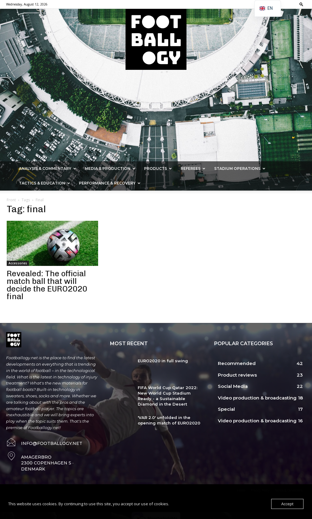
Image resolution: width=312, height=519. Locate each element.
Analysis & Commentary (47, 168)
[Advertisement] (156, 115)
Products (158, 168)
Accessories (18, 263)
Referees (193, 168)
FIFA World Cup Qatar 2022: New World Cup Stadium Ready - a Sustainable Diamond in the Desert (167, 396)
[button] (301, 4)
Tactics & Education (44, 183)
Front (11, 199)
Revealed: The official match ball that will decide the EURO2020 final (47, 285)
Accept (287, 503)
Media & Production (110, 168)
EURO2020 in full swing (163, 360)
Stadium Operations (239, 168)
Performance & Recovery (109, 183)
